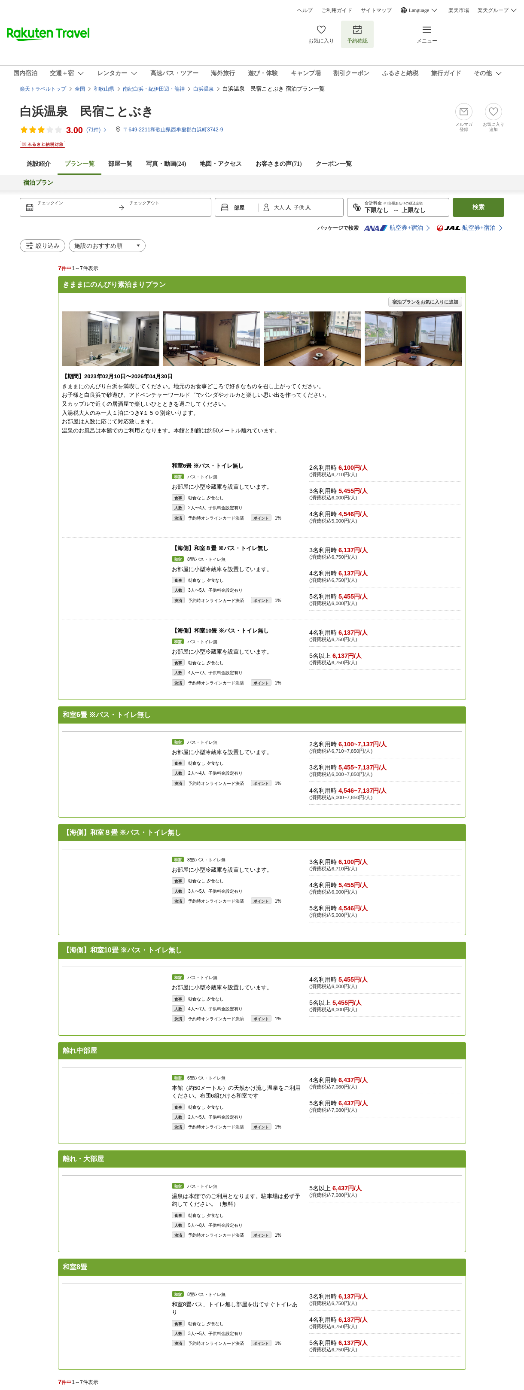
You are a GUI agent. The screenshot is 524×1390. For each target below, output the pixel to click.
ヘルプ (305, 10)
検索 (478, 207)
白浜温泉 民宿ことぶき (87, 111)
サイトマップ (376, 10)
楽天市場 (458, 10)
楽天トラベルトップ (43, 89)
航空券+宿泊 (393, 228)
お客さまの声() (279, 164)
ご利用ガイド (336, 10)
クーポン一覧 (334, 164)
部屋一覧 (120, 164)
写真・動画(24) (166, 164)
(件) (96, 129)
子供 (299, 207)
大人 (280, 207)
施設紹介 (39, 164)
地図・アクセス (221, 164)
